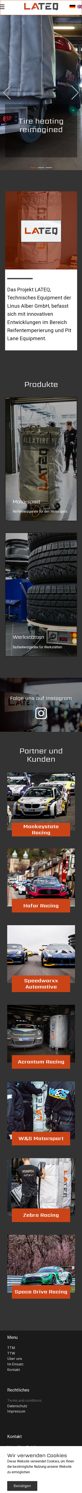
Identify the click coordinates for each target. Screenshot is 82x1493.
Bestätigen (22, 1485)
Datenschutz (17, 1406)
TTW (11, 1353)
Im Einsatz (15, 1364)
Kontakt (13, 1369)
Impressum (16, 1411)
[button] (7, 93)
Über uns (14, 1358)
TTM (11, 1347)
